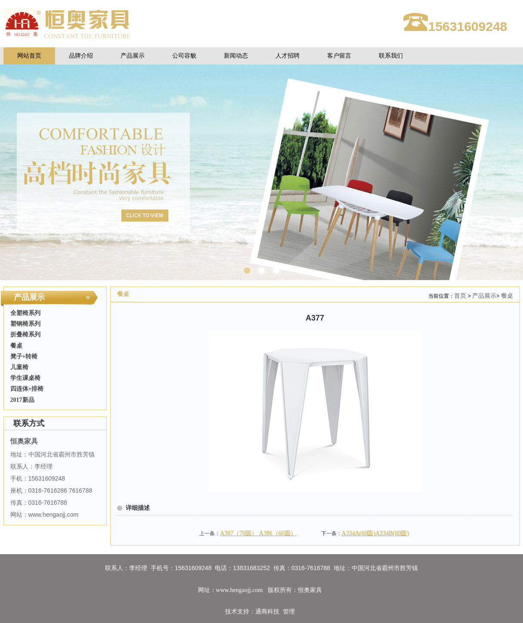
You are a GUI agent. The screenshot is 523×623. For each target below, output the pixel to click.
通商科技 (267, 611)
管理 (289, 611)
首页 (460, 296)
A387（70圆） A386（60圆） (258, 533)
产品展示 (484, 296)
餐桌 (507, 296)
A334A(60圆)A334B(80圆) (375, 533)
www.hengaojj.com (240, 590)
